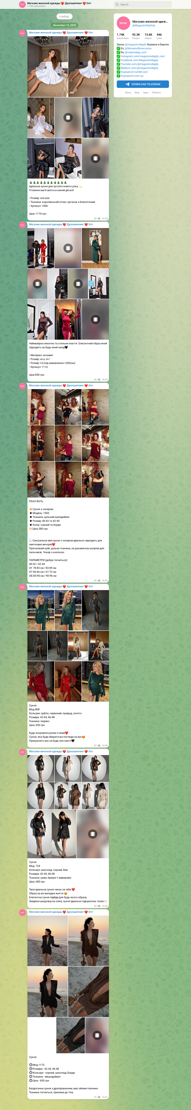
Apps (145, 92)
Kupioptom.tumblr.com (134, 71)
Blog (137, 92)
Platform (156, 92)
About (128, 92)
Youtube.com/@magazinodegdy (140, 64)
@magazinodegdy (135, 44)
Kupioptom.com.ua (132, 75)
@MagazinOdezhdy (143, 25)
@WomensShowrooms (138, 48)
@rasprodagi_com (135, 52)
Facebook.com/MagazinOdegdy (139, 60)
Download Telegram (143, 84)
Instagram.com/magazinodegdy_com (143, 56)
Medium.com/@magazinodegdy (139, 67)
